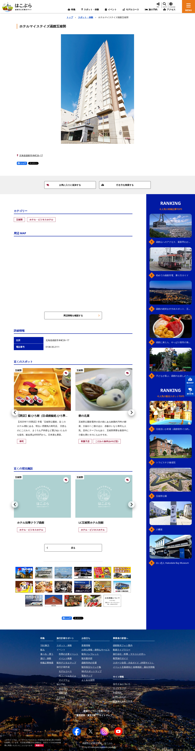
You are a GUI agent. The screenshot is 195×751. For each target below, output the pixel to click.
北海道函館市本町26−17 (31, 155)
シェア (22, 163)
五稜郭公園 (161, 495)
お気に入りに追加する (64, 185)
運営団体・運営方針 (86, 715)
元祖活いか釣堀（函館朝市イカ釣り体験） (174, 429)
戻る (61, 548)
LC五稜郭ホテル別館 (91, 522)
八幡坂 (159, 529)
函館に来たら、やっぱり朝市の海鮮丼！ (174, 342)
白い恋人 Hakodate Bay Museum (172, 562)
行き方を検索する (117, 185)
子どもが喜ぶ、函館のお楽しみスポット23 (174, 375)
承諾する (39, 745)
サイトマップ (105, 715)
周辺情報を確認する (81, 315)
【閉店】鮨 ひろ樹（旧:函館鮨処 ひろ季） (42, 416)
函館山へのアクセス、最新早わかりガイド (174, 241)
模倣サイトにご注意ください (97, 710)
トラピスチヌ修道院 (166, 462)
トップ (69, 17)
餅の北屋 (84, 416)
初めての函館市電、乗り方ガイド (172, 275)
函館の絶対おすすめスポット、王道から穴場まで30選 (174, 308)
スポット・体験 (85, 17)
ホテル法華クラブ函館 (30, 522)
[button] (15, 412)
